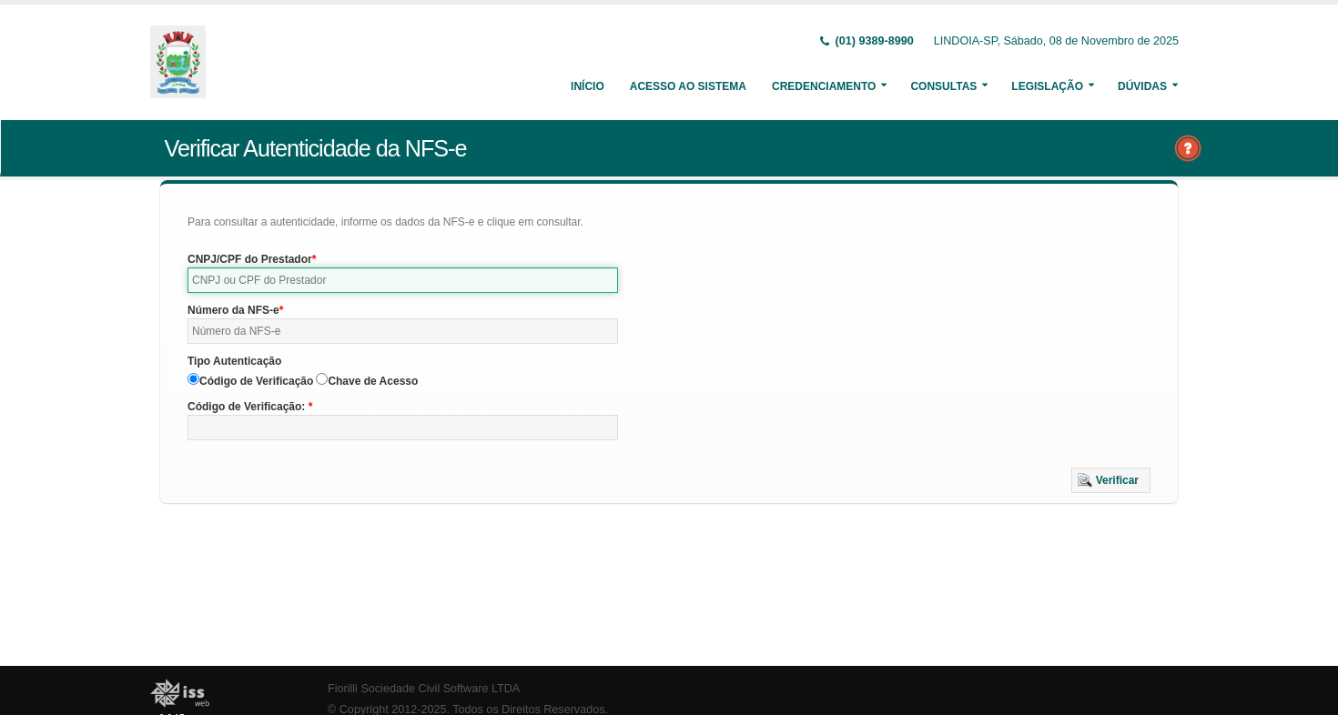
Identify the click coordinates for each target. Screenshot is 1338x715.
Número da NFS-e (233, 310)
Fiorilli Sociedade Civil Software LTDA (424, 688)
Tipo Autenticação (234, 361)
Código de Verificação (256, 381)
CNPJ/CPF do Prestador (250, 259)
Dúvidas (1142, 86)
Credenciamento (824, 86)
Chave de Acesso (373, 381)
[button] (1110, 480)
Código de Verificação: (248, 406)
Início (587, 86)
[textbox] (403, 280)
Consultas (943, 86)
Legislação (1047, 86)
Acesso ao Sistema (688, 86)
